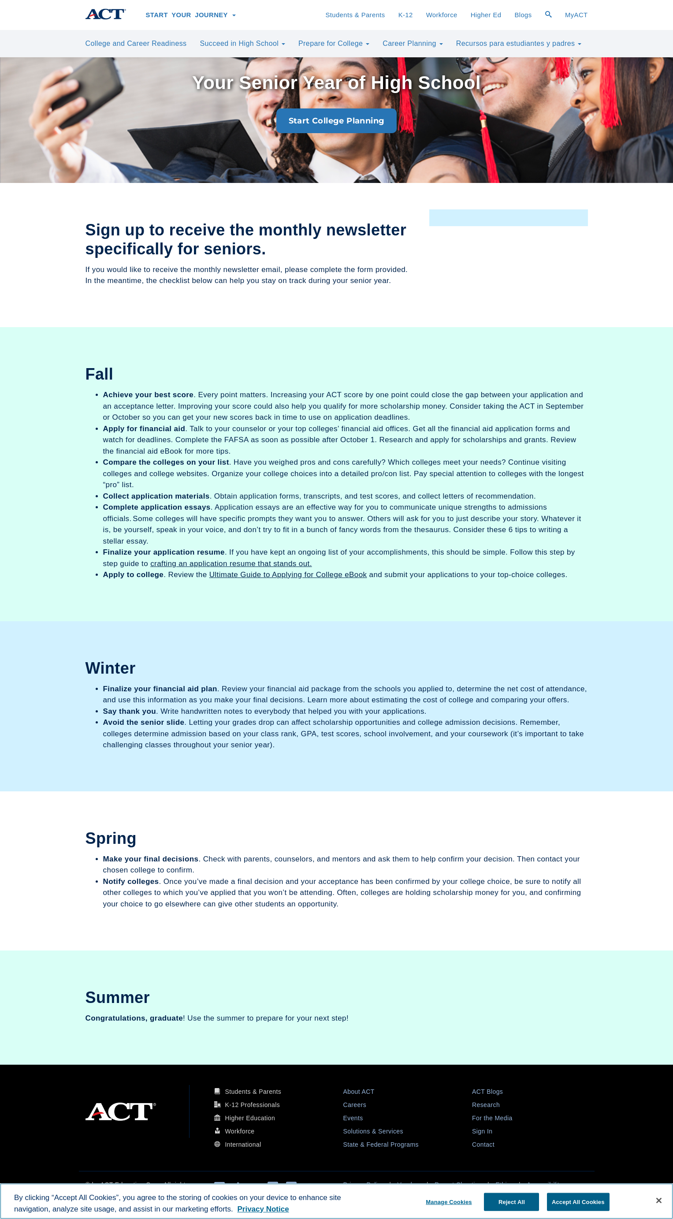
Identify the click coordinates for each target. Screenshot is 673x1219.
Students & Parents (355, 15)
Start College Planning (337, 121)
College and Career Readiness (136, 43)
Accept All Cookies (578, 1201)
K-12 (405, 15)
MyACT (576, 15)
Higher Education (250, 1118)
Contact (483, 1144)
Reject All (511, 1201)
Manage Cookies (449, 1201)
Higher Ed (486, 15)
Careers (355, 1104)
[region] (336, 1201)
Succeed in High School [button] (243, 43)
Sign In (482, 1131)
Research (486, 1104)
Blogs (523, 15)
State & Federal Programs (381, 1144)
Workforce (441, 15)
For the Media (492, 1118)
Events (353, 1118)
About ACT (359, 1091)
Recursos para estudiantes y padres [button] (519, 43)
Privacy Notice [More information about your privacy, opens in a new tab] (263, 1209)
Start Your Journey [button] (191, 15)
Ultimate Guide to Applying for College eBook (288, 574)
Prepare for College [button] (333, 43)
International (243, 1144)
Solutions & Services (373, 1131)
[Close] (659, 1200)
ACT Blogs (487, 1091)
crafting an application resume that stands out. (231, 563)
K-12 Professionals (252, 1104)
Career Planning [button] (412, 43)
